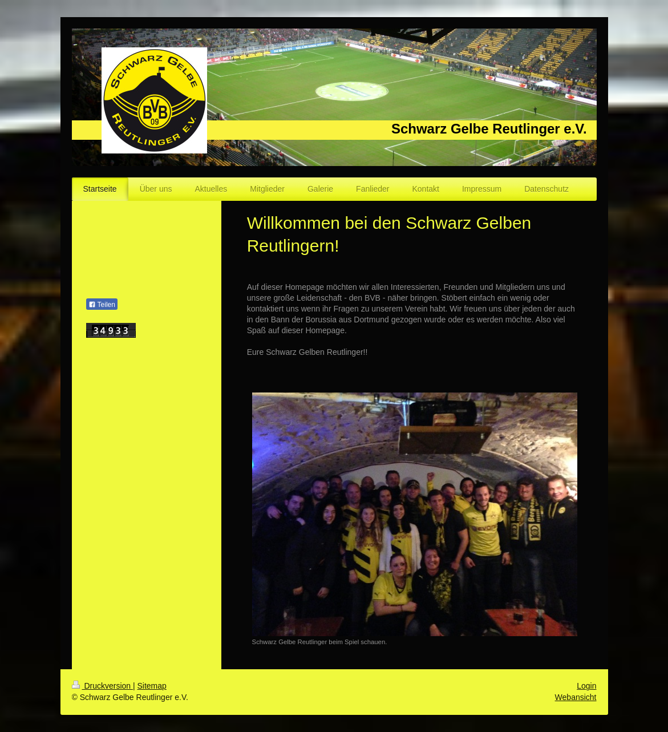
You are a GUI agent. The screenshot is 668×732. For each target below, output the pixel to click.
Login (586, 685)
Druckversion (102, 685)
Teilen (101, 305)
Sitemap (152, 685)
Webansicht (576, 697)
